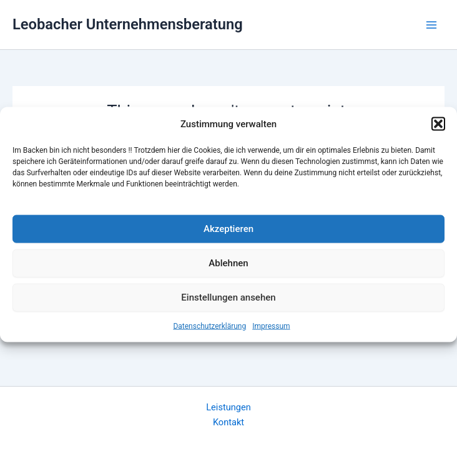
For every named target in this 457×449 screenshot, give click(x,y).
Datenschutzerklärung (209, 325)
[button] (438, 124)
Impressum (271, 325)
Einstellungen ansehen (228, 297)
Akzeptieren (228, 228)
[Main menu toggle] (431, 25)
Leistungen (228, 407)
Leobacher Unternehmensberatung (127, 24)
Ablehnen (228, 263)
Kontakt (228, 422)
